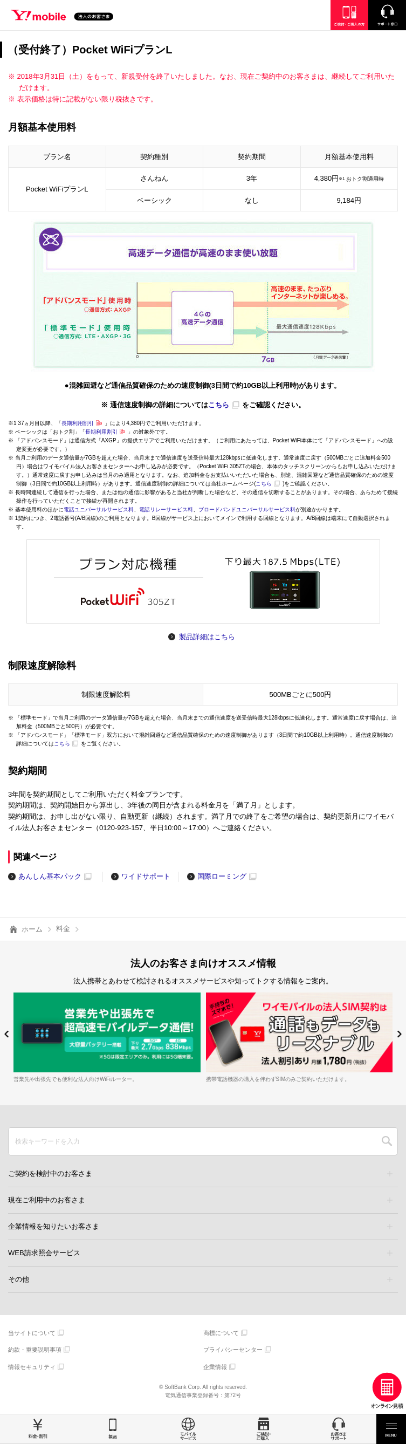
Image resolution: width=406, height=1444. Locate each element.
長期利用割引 (77, 423)
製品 (113, 1428)
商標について (221, 1333)
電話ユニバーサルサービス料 (99, 509)
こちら (218, 405)
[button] (6, 1034)
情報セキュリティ (32, 1367)
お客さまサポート (338, 1428)
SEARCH (387, 1141)
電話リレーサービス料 (166, 509)
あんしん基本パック (49, 876)
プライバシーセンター (233, 1349)
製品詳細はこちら (207, 637)
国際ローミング (221, 876)
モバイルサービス (188, 1428)
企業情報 (215, 1367)
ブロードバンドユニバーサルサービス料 (246, 509)
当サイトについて (32, 1333)
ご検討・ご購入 (263, 1428)
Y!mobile (62, 17)
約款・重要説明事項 (34, 1349)
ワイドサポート (145, 876)
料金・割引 (37, 1428)
